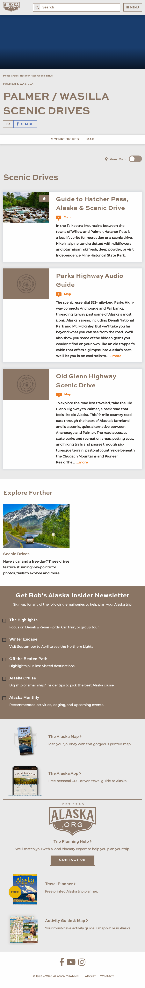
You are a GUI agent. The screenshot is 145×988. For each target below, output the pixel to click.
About (90, 976)
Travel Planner (60, 884)
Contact (107, 976)
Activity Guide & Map (66, 921)
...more (115, 356)
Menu (132, 7)
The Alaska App (64, 774)
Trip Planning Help (72, 842)
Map (90, 139)
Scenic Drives (65, 139)
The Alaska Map (65, 737)
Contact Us (72, 860)
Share (25, 124)
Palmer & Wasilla (18, 83)
